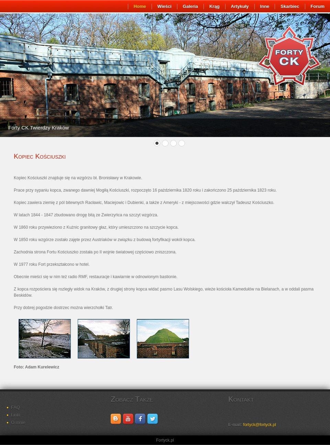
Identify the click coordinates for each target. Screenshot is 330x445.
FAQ (15, 407)
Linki (15, 415)
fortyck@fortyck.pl (259, 424)
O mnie (18, 422)
